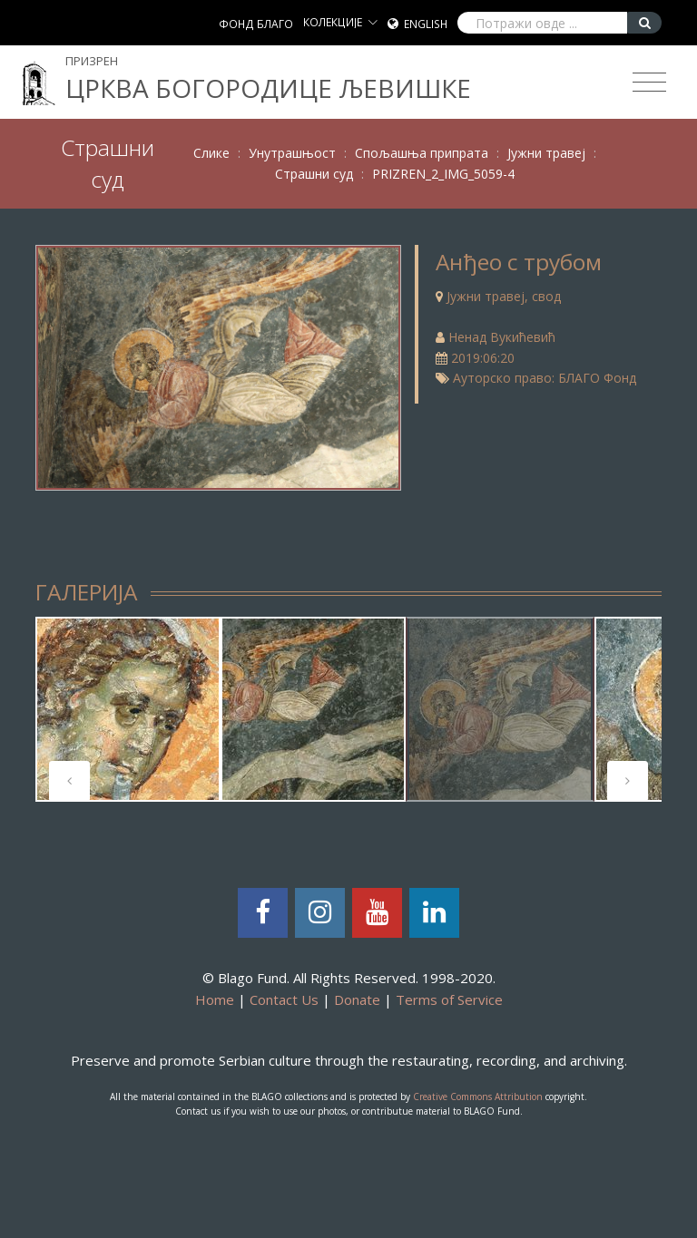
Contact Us (284, 999)
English (425, 24)
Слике (211, 152)
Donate (357, 999)
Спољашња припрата (421, 152)
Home (214, 999)
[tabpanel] (128, 709)
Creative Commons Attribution (478, 1096)
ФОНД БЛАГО (256, 24)
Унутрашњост (292, 152)
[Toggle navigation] (649, 82)
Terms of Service (449, 999)
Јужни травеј (546, 152)
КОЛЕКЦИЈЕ (332, 22)
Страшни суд (314, 173)
